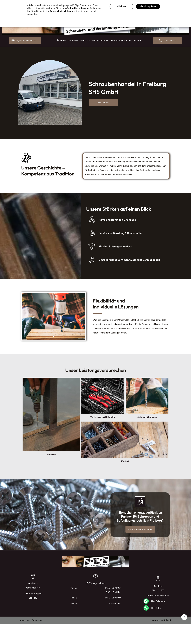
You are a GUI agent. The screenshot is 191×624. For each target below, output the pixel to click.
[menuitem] (61, 40)
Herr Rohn (156, 608)
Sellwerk (167, 620)
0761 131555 (158, 590)
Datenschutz (38, 620)
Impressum (25, 620)
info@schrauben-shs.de (158, 595)
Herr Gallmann (158, 601)
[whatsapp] (146, 601)
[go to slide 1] (53, 336)
